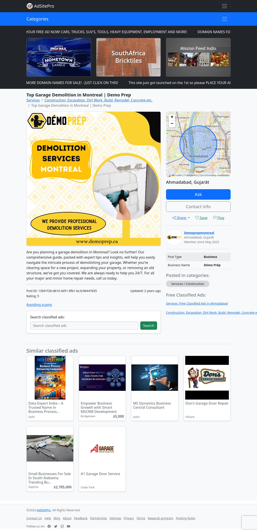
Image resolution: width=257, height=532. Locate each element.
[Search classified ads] (84, 325)
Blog (57, 518)
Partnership (98, 518)
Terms (140, 518)
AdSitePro (44, 6)
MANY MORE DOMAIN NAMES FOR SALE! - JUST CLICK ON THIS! (69, 82)
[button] (172, 117)
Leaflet (177, 175)
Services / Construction (187, 284)
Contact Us (34, 518)
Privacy (129, 518)
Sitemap (115, 518)
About (67, 518)
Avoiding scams (39, 304)
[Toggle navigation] (224, 6)
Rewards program (160, 518)
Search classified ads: (47, 317)
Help (48, 518)
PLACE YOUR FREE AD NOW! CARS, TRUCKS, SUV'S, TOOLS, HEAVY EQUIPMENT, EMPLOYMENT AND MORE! (104, 31)
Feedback (80, 518)
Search (148, 325)
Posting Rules (185, 518)
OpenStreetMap (207, 175)
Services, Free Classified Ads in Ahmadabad (197, 303)
